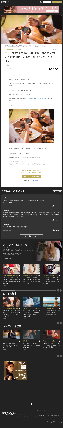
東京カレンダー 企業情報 (21, 416)
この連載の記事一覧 (9, 258)
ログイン (47, 2)
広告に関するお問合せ (21, 414)
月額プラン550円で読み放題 (31, 176)
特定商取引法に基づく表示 (31, 416)
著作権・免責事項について (31, 414)
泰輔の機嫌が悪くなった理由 (38, 98)
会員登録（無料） (57, 2)
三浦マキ (8, 65)
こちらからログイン (34, 180)
